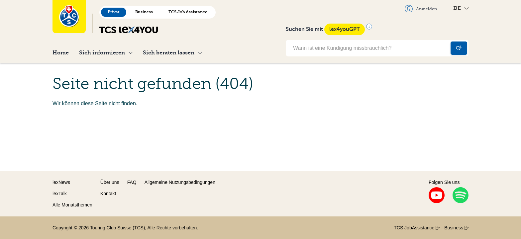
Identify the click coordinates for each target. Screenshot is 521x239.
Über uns (109, 182)
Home (60, 52)
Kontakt (108, 193)
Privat (114, 12)
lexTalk (59, 193)
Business (144, 12)
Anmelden (421, 8)
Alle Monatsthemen (72, 204)
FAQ (132, 182)
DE (461, 8)
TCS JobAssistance (417, 227)
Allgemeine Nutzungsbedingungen (180, 182)
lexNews (61, 182)
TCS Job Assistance (187, 12)
